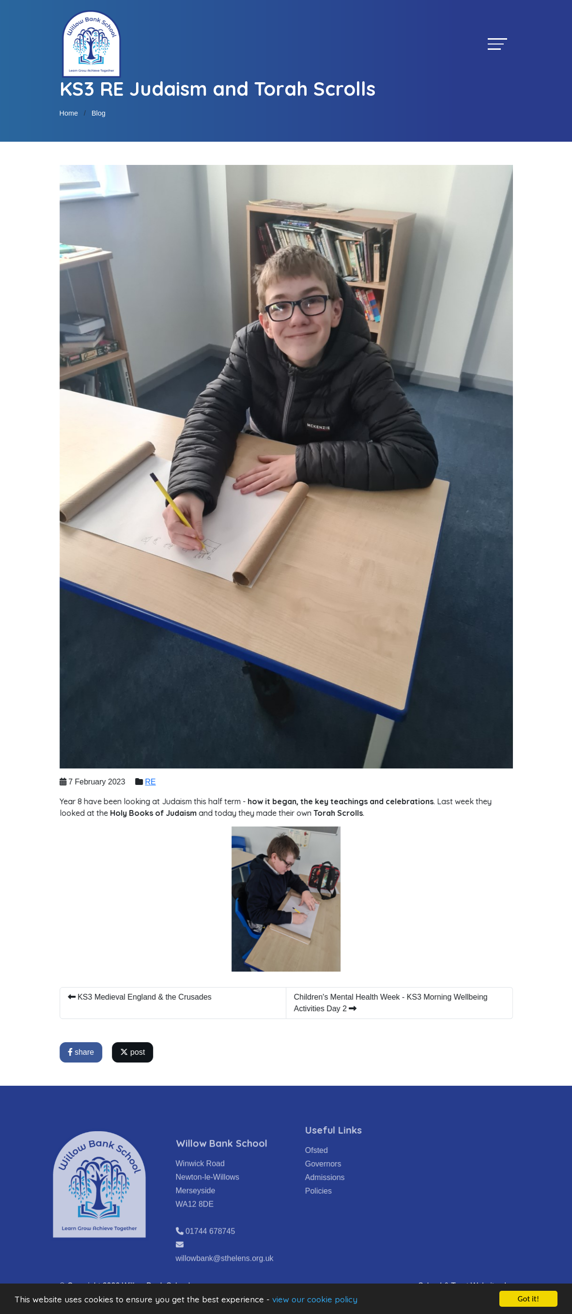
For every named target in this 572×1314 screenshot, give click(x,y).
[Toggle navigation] (497, 43)
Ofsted (330, 1150)
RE (151, 782)
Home (69, 113)
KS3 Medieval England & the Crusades (141, 997)
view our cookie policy (314, 1299)
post (134, 1052)
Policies (332, 1191)
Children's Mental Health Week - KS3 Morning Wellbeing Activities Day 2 (392, 1003)
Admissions (338, 1177)
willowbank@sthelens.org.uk (225, 1272)
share (82, 1052)
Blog (99, 113)
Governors (337, 1164)
